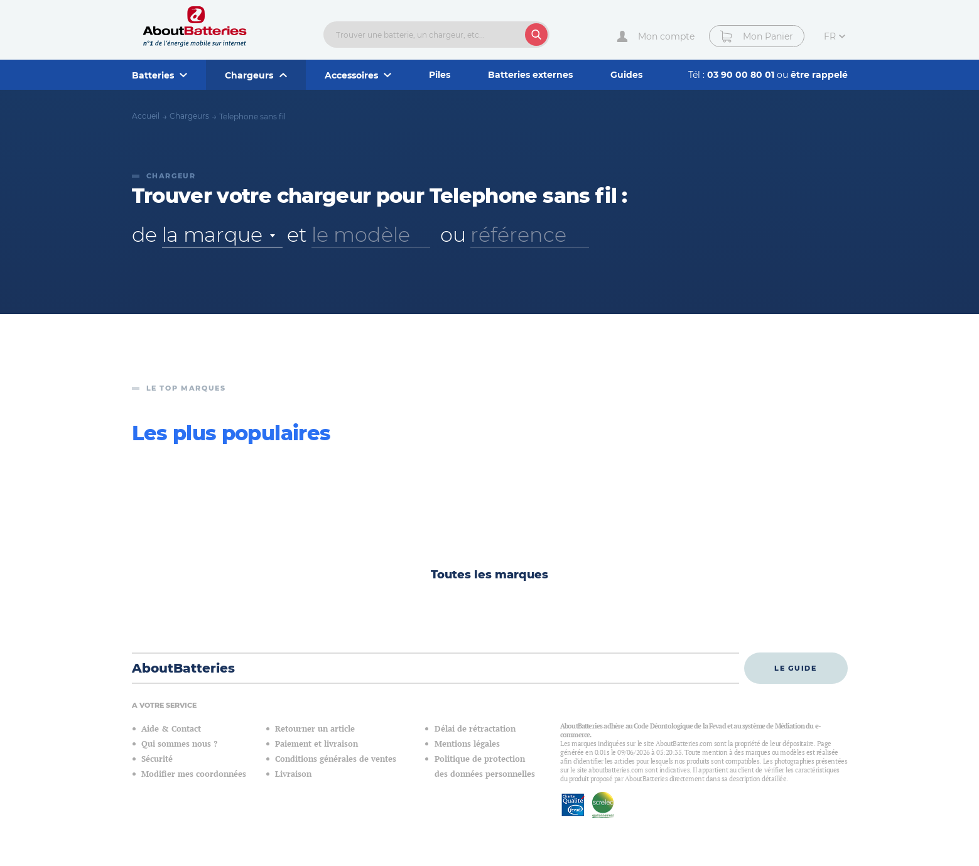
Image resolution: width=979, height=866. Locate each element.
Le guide (795, 668)
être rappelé (819, 74)
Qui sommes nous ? (179, 744)
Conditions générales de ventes (335, 759)
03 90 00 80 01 (742, 74)
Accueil (146, 116)
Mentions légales (467, 744)
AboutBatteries (183, 668)
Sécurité (157, 759)
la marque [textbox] (212, 234)
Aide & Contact (171, 728)
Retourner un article (315, 728)
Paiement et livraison (316, 744)
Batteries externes (530, 74)
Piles (439, 74)
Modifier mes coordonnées (193, 774)
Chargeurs (189, 116)
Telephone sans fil (252, 116)
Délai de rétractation (475, 728)
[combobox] (222, 234)
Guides (626, 74)
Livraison (293, 774)
